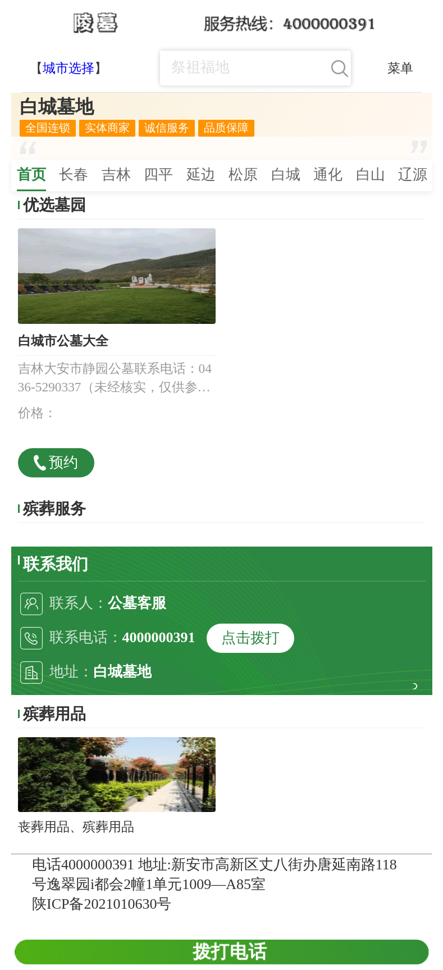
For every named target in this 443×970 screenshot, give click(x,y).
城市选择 (68, 68)
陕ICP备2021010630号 (101, 904)
